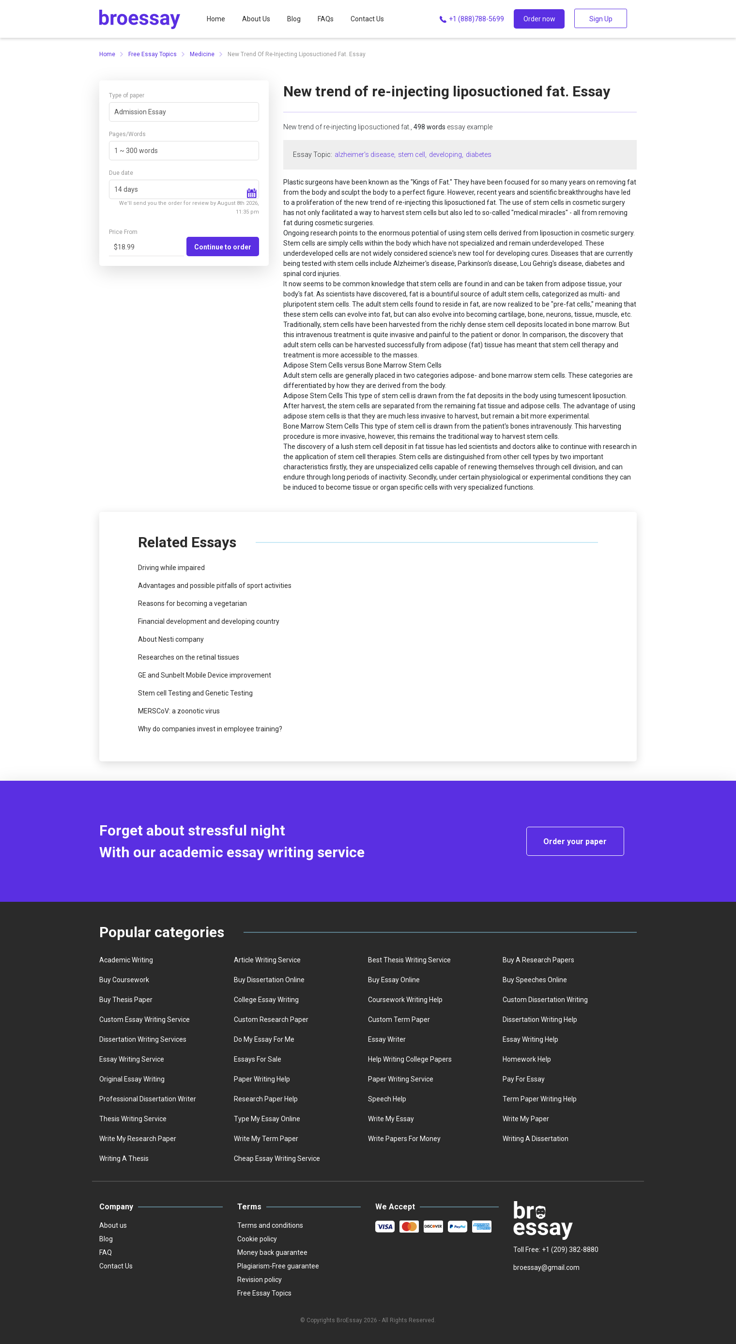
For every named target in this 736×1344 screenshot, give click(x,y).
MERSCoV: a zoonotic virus (179, 711)
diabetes (478, 154)
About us (113, 1225)
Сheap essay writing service (277, 1158)
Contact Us (367, 19)
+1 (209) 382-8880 (570, 1249)
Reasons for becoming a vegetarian (192, 603)
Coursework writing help (405, 1000)
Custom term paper (399, 1019)
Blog (294, 19)
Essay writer (387, 1039)
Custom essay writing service (144, 1019)
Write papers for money (404, 1139)
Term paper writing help (540, 1099)
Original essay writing (132, 1079)
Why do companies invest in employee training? (210, 729)
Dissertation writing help (540, 1019)
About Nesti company (171, 639)
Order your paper (575, 841)
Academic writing (126, 960)
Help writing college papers (410, 1059)
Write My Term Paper (266, 1139)
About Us (256, 19)
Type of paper (126, 95)
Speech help (387, 1099)
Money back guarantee (272, 1252)
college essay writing (266, 1000)
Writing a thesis (124, 1158)
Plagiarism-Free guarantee (278, 1266)
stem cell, (412, 154)
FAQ (105, 1252)
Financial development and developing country (208, 621)
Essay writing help (530, 1039)
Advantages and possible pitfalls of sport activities (214, 585)
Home (216, 19)
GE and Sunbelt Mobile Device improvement (204, 675)
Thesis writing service (133, 1119)
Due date (121, 173)
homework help (527, 1059)
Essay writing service (131, 1059)
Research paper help (266, 1099)
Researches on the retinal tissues (188, 657)
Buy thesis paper (126, 1000)
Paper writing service (400, 1079)
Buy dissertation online (269, 980)
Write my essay (391, 1119)
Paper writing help (262, 1079)
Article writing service (267, 960)
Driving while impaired (171, 568)
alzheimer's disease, (365, 154)
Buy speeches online (535, 980)
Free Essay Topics (152, 54)
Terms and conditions (270, 1225)
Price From (123, 232)
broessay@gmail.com (546, 1267)
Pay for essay (524, 1079)
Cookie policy (257, 1239)
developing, (446, 154)
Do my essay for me (264, 1039)
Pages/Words (127, 134)
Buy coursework (124, 980)
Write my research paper (137, 1139)
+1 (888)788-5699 (471, 19)
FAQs (326, 19)
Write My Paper (526, 1119)
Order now (539, 19)
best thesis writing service (409, 960)
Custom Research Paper (271, 1019)
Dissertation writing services (142, 1039)
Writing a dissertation (535, 1139)
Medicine (202, 54)
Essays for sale (257, 1059)
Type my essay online (267, 1119)
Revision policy (259, 1279)
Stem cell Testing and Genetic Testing (195, 693)
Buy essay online (394, 980)
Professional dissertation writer (147, 1099)
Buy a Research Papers (538, 960)
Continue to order (222, 247)
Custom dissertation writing (545, 1000)
